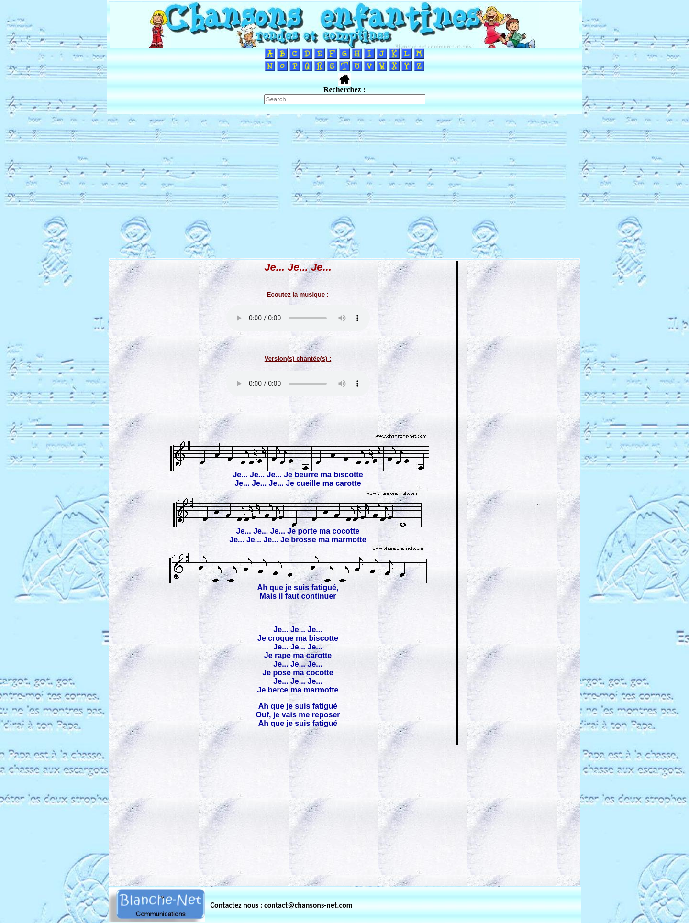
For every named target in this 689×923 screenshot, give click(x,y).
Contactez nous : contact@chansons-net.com (282, 905)
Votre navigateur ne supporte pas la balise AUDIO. (298, 318)
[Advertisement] (344, 186)
